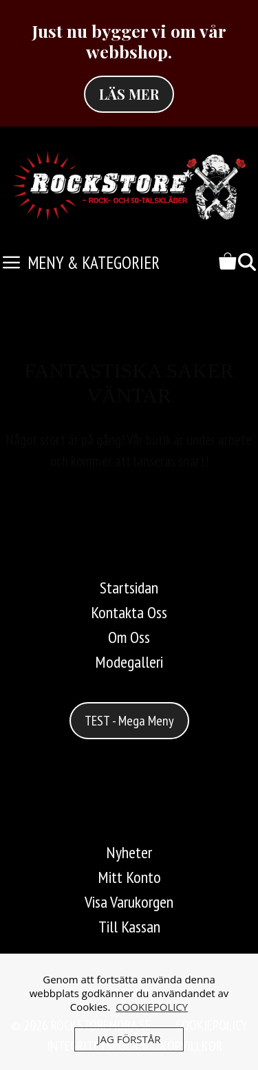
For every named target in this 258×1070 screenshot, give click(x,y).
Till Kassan (129, 926)
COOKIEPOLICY (152, 1007)
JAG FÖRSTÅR (128, 1039)
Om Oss (129, 637)
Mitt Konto (129, 877)
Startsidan (129, 587)
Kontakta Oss (129, 612)
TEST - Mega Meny (129, 721)
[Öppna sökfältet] (247, 263)
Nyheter (129, 852)
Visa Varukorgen (129, 902)
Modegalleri (129, 662)
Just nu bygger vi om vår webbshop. (129, 41)
